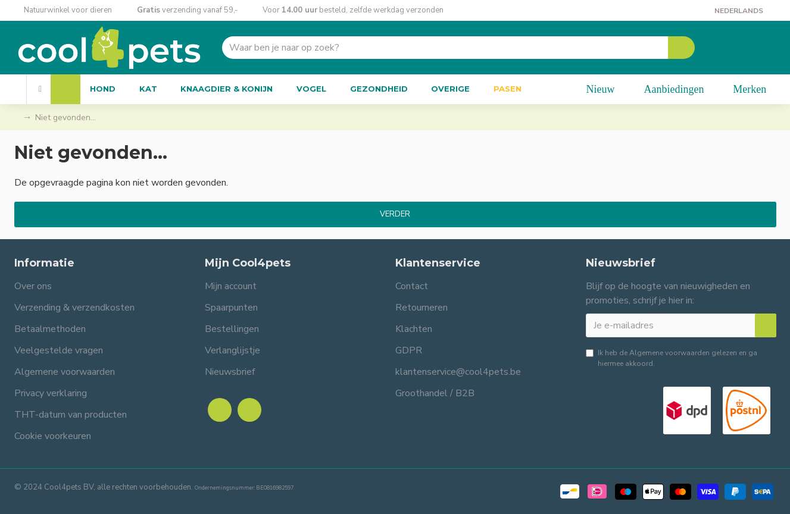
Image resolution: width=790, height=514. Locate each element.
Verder (395, 214)
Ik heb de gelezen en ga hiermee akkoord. (671, 357)
